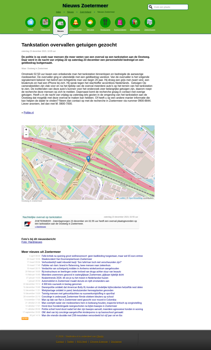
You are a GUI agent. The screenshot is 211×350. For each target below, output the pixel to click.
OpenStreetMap (136, 198)
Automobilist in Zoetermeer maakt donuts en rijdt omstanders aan (75, 281)
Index (58, 12)
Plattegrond (45, 24)
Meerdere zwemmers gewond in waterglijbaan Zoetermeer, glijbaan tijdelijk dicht (83, 274)
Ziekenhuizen (149, 24)
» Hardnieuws (40, 227)
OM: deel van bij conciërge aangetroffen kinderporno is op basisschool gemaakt (82, 312)
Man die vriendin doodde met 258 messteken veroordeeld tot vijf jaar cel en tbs (82, 315)
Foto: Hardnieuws (32, 242)
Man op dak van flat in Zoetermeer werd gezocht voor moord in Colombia (79, 299)
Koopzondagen (120, 24)
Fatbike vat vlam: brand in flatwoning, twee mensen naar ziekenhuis (76, 265)
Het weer (90, 24)
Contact (60, 341)
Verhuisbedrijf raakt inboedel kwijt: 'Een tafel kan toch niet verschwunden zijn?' (82, 262)
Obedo (100, 336)
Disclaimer (116, 341)
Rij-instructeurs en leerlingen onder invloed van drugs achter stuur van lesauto (81, 271)
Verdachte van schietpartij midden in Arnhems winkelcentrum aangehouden (80, 268)
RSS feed (82, 341)
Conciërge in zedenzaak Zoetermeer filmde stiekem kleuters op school (78, 296)
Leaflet (121, 198)
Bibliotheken (135, 24)
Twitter (70, 341)
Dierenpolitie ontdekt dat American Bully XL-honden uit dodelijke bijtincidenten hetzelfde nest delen (92, 287)
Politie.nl (29, 112)
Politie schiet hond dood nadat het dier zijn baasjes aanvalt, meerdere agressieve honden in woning (92, 309)
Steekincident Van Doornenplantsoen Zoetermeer (67, 259)
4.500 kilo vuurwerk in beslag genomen (62, 284)
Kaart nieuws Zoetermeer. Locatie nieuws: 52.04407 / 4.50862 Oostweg (88, 162)
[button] (88, 159)
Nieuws (60, 27)
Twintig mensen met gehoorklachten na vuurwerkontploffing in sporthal (78, 293)
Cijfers (30, 24)
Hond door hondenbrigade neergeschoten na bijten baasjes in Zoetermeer (79, 306)
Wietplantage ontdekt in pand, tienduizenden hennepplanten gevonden (77, 290)
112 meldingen (76, 24)
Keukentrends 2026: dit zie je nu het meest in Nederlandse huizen (75, 278)
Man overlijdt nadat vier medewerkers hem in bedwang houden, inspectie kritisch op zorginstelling (92, 303)
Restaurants (105, 24)
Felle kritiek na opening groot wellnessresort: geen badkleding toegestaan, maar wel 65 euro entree (92, 256)
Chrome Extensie (99, 341)
